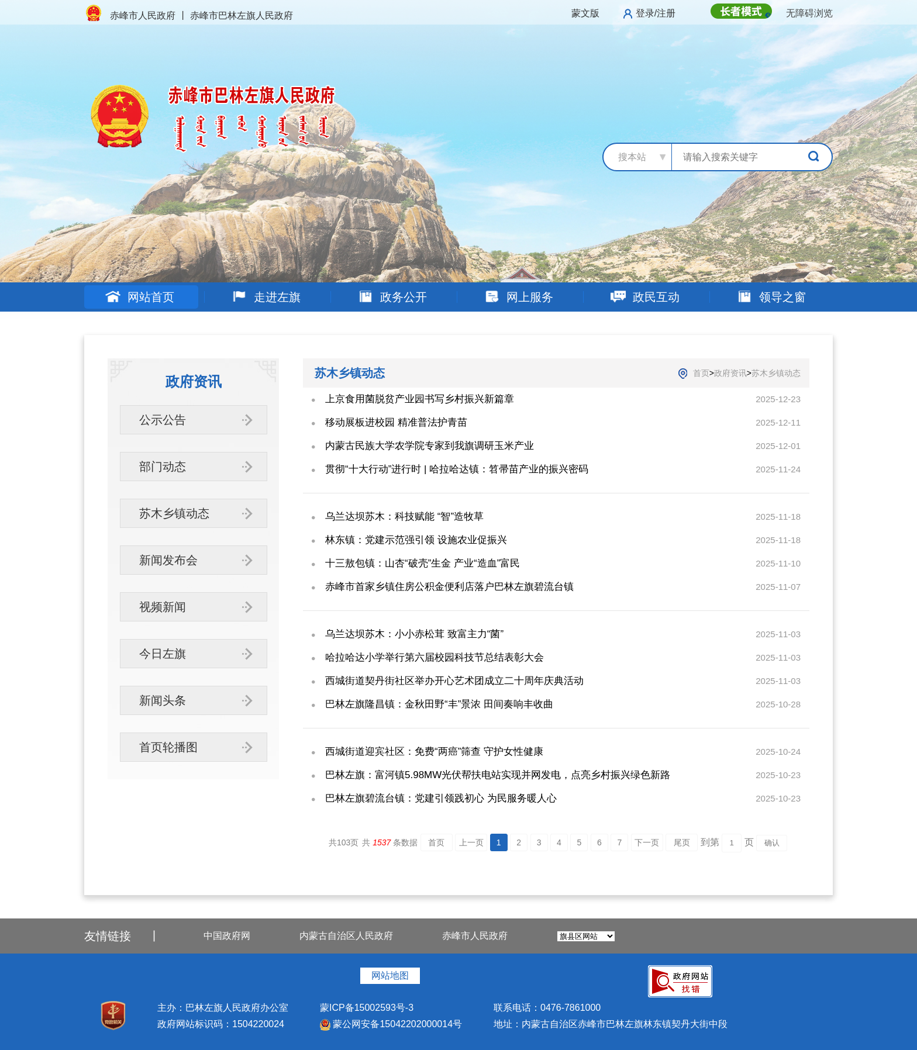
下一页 (647, 842)
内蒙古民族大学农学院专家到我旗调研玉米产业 (429, 445)
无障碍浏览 (809, 13)
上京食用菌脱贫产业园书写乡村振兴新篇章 (419, 399)
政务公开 (392, 297)
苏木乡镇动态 (174, 513)
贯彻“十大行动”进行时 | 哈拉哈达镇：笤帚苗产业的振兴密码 (456, 469)
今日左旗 (162, 653)
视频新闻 (162, 606)
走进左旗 (266, 297)
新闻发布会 (168, 560)
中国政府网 (227, 936)
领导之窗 (771, 297)
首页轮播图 (168, 747)
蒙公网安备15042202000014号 (391, 1024)
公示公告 (162, 419)
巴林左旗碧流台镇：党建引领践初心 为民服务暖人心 (441, 798)
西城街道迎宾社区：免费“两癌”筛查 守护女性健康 (434, 751)
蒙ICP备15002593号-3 (366, 1008)
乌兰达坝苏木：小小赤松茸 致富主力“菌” (414, 634)
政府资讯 (730, 373)
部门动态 (162, 466)
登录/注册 (655, 13)
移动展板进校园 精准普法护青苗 (396, 422)
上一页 (471, 842)
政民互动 (645, 297)
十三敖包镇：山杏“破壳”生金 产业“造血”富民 (422, 563)
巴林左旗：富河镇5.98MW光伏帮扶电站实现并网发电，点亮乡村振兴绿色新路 (497, 774)
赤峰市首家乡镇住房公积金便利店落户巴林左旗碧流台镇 (449, 586)
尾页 (682, 842)
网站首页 (139, 297)
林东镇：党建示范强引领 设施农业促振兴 (416, 539)
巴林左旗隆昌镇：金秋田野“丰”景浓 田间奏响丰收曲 (439, 704)
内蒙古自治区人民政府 (346, 936)
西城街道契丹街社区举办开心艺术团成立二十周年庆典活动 (454, 680)
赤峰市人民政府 (475, 936)
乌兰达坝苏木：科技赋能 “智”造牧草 (404, 516)
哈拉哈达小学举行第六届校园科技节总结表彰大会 (434, 657)
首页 (701, 373)
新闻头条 (162, 700)
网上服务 (518, 297)
